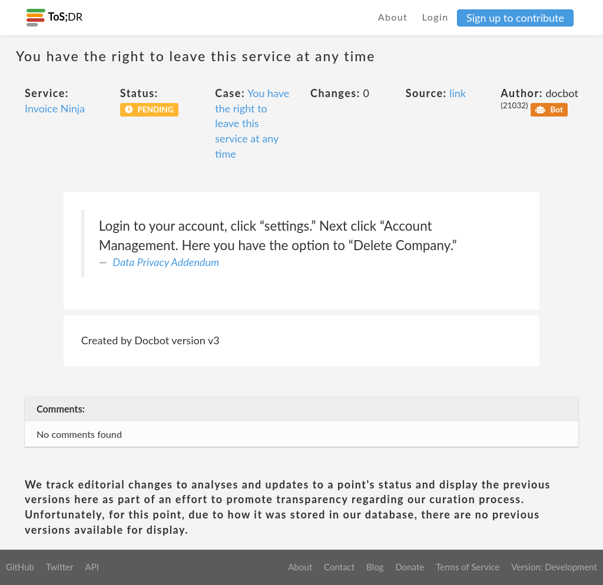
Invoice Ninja (55, 108)
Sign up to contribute (515, 17)
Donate (409, 566)
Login (435, 16)
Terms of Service (467, 566)
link (457, 93)
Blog (374, 566)
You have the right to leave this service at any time (252, 123)
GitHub (20, 566)
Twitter (60, 566)
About (393, 16)
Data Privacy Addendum (165, 261)
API (91, 566)
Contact (339, 566)
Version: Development (554, 566)
